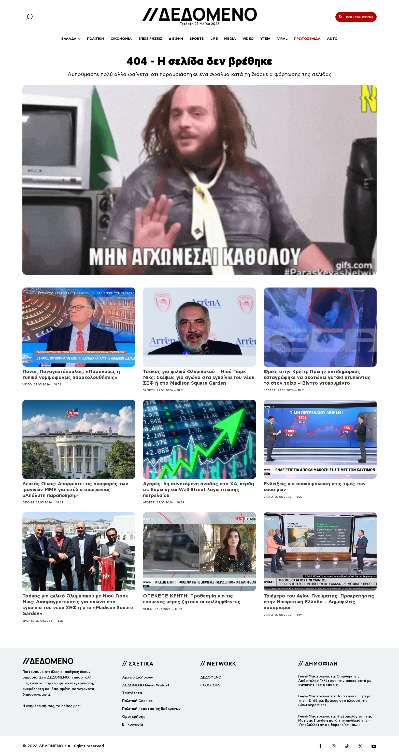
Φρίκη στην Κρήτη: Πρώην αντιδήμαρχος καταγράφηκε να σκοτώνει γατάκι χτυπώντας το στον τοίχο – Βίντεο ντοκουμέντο (317, 377)
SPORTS (149, 390)
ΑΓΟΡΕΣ (149, 502)
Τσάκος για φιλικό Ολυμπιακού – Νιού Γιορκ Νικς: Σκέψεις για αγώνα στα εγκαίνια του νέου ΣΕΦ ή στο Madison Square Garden (198, 377)
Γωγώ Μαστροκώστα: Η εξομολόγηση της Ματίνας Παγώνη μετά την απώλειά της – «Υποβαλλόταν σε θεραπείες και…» (335, 720)
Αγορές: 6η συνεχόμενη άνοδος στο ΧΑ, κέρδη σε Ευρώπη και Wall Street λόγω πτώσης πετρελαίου (198, 489)
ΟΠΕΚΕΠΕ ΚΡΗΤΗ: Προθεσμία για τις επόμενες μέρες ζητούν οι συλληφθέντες (191, 598)
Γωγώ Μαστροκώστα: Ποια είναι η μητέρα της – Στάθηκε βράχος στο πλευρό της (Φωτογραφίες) (335, 700)
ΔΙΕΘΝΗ (28, 502)
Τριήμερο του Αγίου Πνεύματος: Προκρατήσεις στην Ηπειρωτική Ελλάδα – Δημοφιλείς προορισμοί (319, 601)
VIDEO (27, 384)
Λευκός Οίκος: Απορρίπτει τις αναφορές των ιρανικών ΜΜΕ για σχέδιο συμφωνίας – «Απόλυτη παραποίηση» (75, 489)
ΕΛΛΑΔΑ (270, 390)
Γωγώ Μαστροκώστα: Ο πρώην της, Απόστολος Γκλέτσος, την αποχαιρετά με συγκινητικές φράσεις (334, 680)
